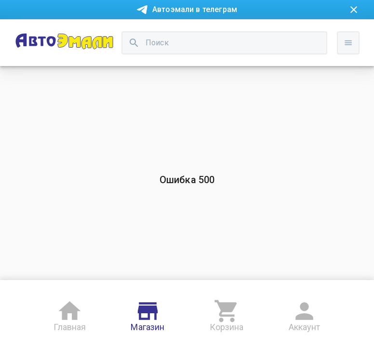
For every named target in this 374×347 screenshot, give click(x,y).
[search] (134, 42)
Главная (69, 314)
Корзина (227, 314)
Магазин (147, 314)
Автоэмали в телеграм (194, 9)
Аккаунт (305, 314)
